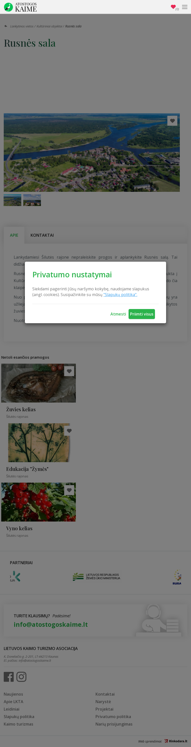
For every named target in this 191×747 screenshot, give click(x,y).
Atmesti (118, 314)
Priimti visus (141, 314)
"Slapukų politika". (120, 294)
